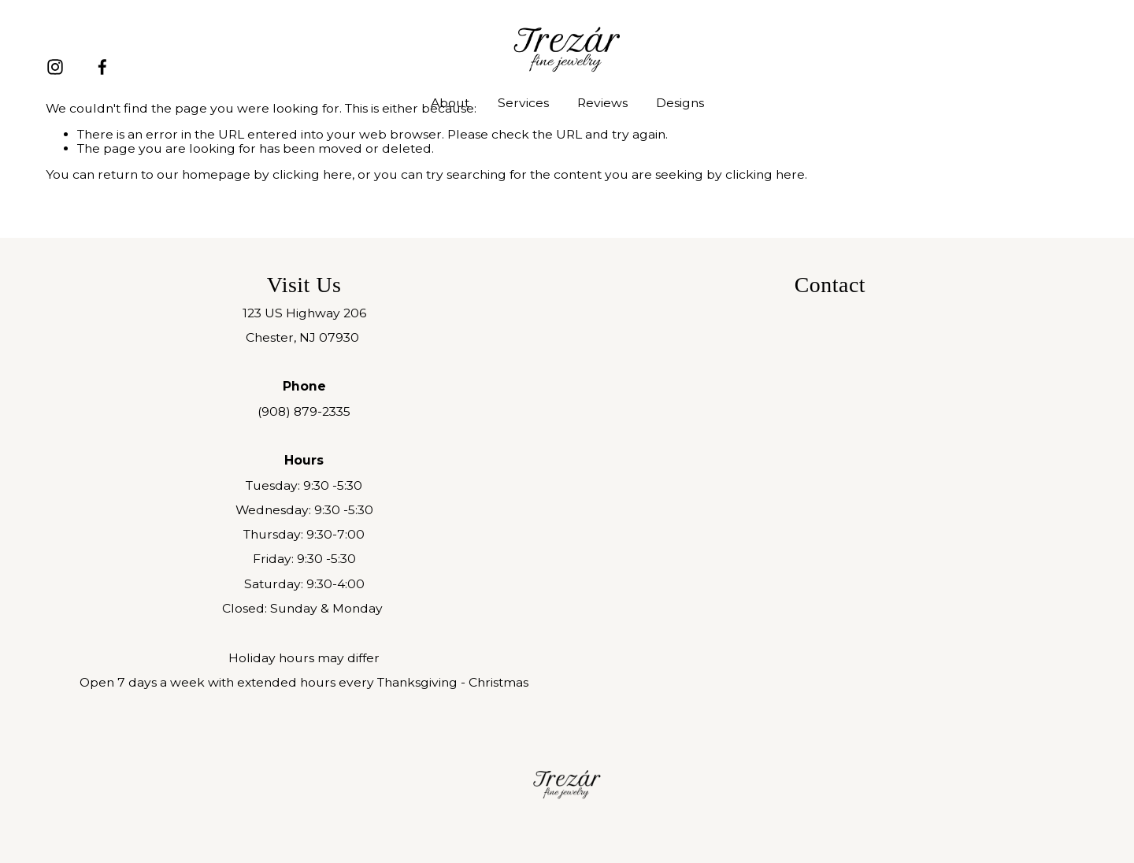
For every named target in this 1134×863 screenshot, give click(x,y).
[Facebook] (102, 66)
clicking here (312, 174)
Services (523, 102)
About (450, 102)
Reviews (602, 102)
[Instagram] (55, 66)
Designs (680, 102)
